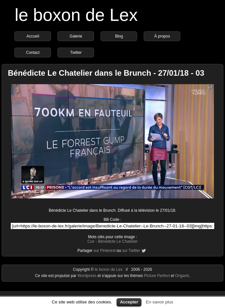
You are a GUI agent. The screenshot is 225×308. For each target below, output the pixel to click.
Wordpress (87, 275)
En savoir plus (159, 302)
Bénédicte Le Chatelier (117, 241)
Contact (33, 52)
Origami (182, 275)
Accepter (129, 302)
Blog (119, 36)
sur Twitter (131, 250)
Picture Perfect (157, 275)
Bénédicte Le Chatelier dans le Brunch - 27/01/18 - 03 (106, 73)
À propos (162, 36)
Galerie (76, 36)
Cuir (90, 241)
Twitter (76, 52)
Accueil (32, 36)
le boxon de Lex (76, 14)
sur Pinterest (104, 250)
